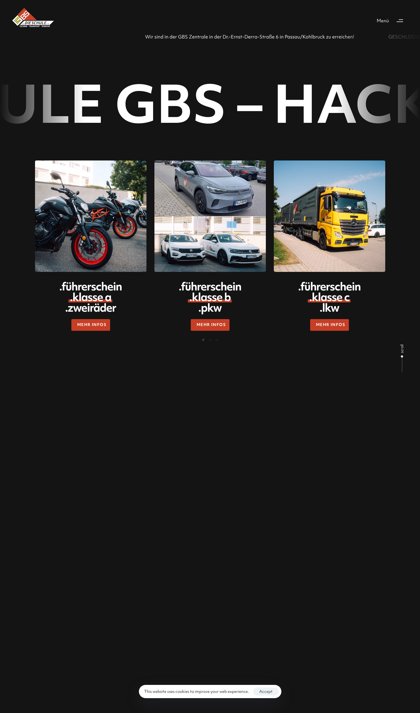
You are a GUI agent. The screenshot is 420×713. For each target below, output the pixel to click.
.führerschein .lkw (329, 297)
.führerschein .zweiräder (90, 297)
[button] (392, 20)
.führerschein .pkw (209, 297)
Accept (265, 691)
